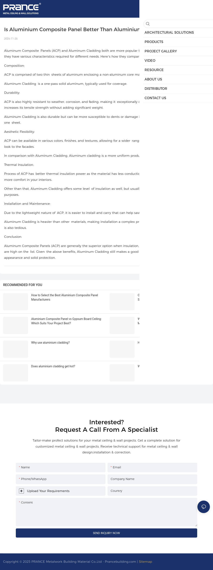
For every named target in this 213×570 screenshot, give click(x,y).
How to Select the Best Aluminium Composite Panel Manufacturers (64, 297)
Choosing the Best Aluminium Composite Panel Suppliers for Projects (168, 297)
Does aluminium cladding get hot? (53, 366)
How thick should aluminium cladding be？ (165, 342)
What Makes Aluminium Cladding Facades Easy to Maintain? (170, 321)
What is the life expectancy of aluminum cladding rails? (173, 366)
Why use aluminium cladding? (50, 342)
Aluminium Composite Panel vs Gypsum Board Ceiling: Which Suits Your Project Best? (66, 321)
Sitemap (145, 562)
